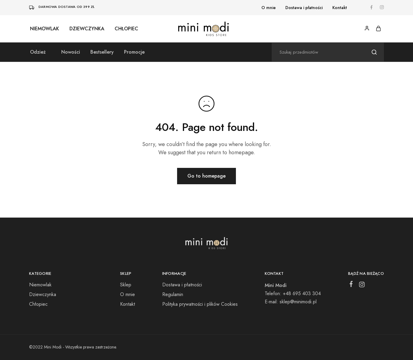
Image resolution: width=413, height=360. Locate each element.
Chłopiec (126, 28)
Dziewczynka (86, 28)
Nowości (70, 52)
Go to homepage (206, 175)
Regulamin (172, 294)
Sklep (125, 284)
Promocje (134, 52)
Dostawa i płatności (304, 7)
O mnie (268, 7)
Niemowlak (44, 28)
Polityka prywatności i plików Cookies (200, 304)
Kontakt (339, 7)
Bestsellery (102, 52)
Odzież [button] (38, 52)
